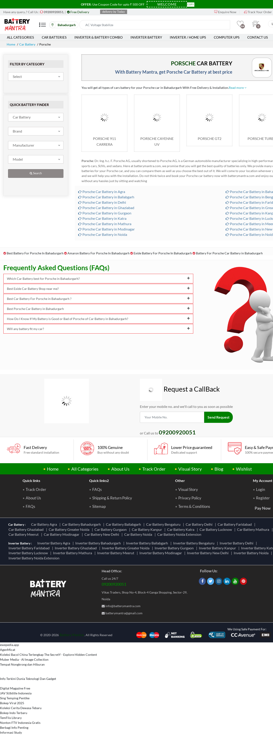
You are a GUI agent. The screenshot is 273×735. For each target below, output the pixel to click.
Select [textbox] (17, 76)
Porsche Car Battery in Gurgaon (104, 213)
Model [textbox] (18, 159)
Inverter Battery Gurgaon (175, 548)
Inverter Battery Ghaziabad (76, 548)
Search (36, 173)
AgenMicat (7, 650)
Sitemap (99, 506)
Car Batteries (54, 37)
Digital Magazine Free (15, 688)
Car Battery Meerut (24, 534)
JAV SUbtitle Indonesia (16, 693)
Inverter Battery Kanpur (218, 548)
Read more (237, 87)
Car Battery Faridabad (235, 524)
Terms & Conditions (194, 506)
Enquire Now (225, 12)
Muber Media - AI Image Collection (24, 659)
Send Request (218, 417)
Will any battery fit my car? (98, 329)
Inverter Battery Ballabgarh (147, 543)
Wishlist (244, 468)
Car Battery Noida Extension (180, 534)
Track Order (154, 468)
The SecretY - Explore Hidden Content (70, 654)
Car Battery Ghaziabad (26, 529)
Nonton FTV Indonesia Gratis (20, 723)
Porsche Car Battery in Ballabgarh (106, 197)
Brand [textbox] (17, 131)
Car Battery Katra (181, 529)
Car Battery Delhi (200, 524)
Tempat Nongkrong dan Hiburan (22, 664)
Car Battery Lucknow (216, 529)
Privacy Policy (189, 498)
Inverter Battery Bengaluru (194, 543)
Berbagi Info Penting (14, 727)
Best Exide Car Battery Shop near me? (98, 289)
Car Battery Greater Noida (70, 529)
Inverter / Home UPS (188, 37)
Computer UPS (226, 37)
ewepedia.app (9, 645)
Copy (191, 4)
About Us (120, 468)
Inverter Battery (146, 37)
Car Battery (27, 44)
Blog (218, 468)
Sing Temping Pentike (14, 698)
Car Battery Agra (44, 524)
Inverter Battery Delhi (237, 543)
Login (260, 489)
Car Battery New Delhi (102, 534)
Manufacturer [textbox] (23, 145)
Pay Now (263, 508)
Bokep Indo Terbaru (13, 713)
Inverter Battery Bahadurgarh (98, 543)
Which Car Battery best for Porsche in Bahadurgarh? (98, 278)
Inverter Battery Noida (252, 553)
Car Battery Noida (138, 534)
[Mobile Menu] (42, 26)
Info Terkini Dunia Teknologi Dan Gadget (28, 679)
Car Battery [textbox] (22, 117)
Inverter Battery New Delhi (208, 553)
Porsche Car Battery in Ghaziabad (106, 208)
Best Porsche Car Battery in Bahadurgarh (98, 309)
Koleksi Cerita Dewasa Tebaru (21, 708)
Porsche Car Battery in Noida (102, 234)
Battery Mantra (72, 635)
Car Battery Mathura (254, 529)
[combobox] (35, 76)
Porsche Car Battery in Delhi (102, 202)
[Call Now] (53, 12)
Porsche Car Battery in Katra (102, 218)
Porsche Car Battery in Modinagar (106, 229)
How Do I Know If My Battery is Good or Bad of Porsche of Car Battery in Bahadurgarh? (98, 319)
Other (180, 480)
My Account (262, 480)
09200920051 (114, 584)
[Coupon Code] (167, 4)
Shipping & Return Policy (112, 498)
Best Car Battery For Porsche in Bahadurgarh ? (98, 299)
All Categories (20, 37)
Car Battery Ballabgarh (124, 524)
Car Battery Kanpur (147, 529)
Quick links (31, 480)
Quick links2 (99, 480)
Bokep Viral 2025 (12, 703)
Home (11, 44)
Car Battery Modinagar (62, 534)
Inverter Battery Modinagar (161, 553)
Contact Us (257, 37)
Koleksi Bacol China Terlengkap (22, 654)
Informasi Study (11, 732)
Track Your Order (258, 12)
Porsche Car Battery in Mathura (104, 224)
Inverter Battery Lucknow (28, 553)
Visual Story (190, 468)
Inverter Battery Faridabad (29, 548)
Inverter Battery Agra (54, 543)
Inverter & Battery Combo (98, 37)
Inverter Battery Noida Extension (34, 558)
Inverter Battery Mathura (73, 553)
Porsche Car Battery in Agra (101, 191)
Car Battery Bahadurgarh (82, 524)
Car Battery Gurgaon (111, 529)
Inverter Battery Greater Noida (126, 548)
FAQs (30, 506)
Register (263, 498)
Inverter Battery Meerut (116, 553)
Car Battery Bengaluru (164, 524)
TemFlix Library (11, 718)
